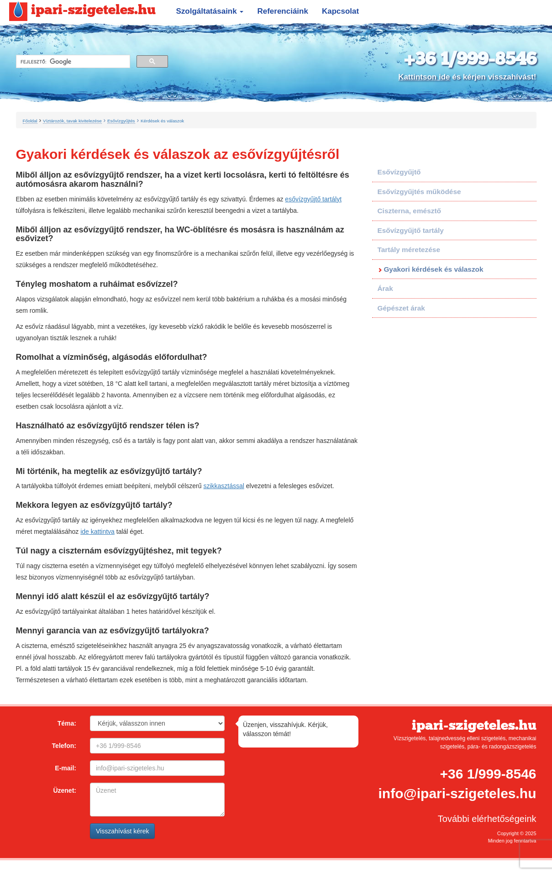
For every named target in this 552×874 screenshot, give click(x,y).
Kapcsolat (340, 11)
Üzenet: (64, 790)
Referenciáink (282, 11)
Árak (385, 288)
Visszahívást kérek (122, 831)
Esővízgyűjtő (399, 172)
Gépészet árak (401, 308)
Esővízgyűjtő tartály (411, 230)
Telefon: (64, 745)
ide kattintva (97, 531)
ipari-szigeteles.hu (82, 10)
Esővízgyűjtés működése (419, 191)
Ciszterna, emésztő (409, 211)
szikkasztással (223, 486)
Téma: (67, 723)
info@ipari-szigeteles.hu (457, 793)
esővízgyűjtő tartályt (313, 199)
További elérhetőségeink (487, 819)
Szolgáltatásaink (210, 11)
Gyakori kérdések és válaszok (433, 269)
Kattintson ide (424, 77)
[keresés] (72, 62)
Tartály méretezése (409, 249)
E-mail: (65, 768)
